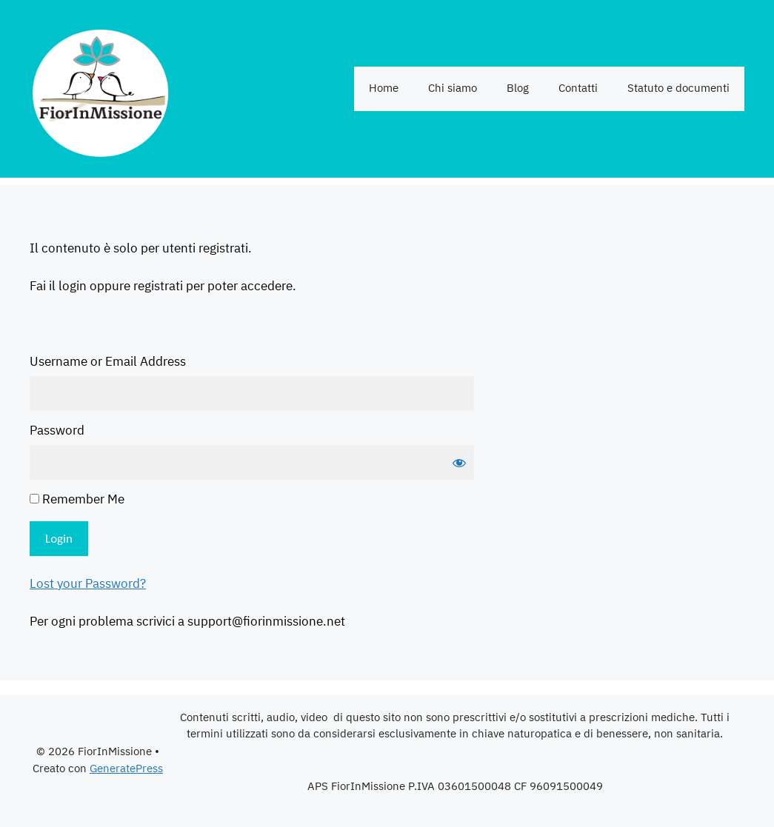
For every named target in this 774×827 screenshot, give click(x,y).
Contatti (578, 88)
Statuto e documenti (678, 88)
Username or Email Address (108, 362)
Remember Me (77, 500)
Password (57, 431)
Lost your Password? (88, 584)
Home (383, 88)
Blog (518, 88)
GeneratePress (126, 769)
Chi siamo (452, 88)
